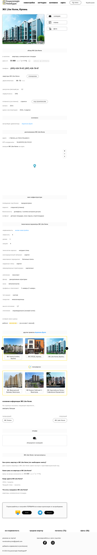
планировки (33, 76)
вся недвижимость (12, 531)
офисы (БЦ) (84, 531)
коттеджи (42, 2)
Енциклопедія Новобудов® (17, 551)
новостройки (29, 2)
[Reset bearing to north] (64, 156)
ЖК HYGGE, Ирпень (34, 356)
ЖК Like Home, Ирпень (56, 356)
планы (53, 22)
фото (53, 29)
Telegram (49, 512)
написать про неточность (41, 61)
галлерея (54, 16)
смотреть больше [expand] (8, 408)
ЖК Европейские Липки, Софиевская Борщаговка (55, 391)
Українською (90, 3)
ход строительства (40, 101)
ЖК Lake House (60, 420)
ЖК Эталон (8, 420)
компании (53, 2)
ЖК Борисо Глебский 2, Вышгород (34, 391)
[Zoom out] (64, 153)
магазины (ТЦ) (60, 531)
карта (63, 2)
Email (26, 512)
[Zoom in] (64, 151)
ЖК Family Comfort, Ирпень (13, 357)
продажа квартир (36, 531)
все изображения (10, 42)
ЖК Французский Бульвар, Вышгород (13, 391)
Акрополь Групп (27, 124)
